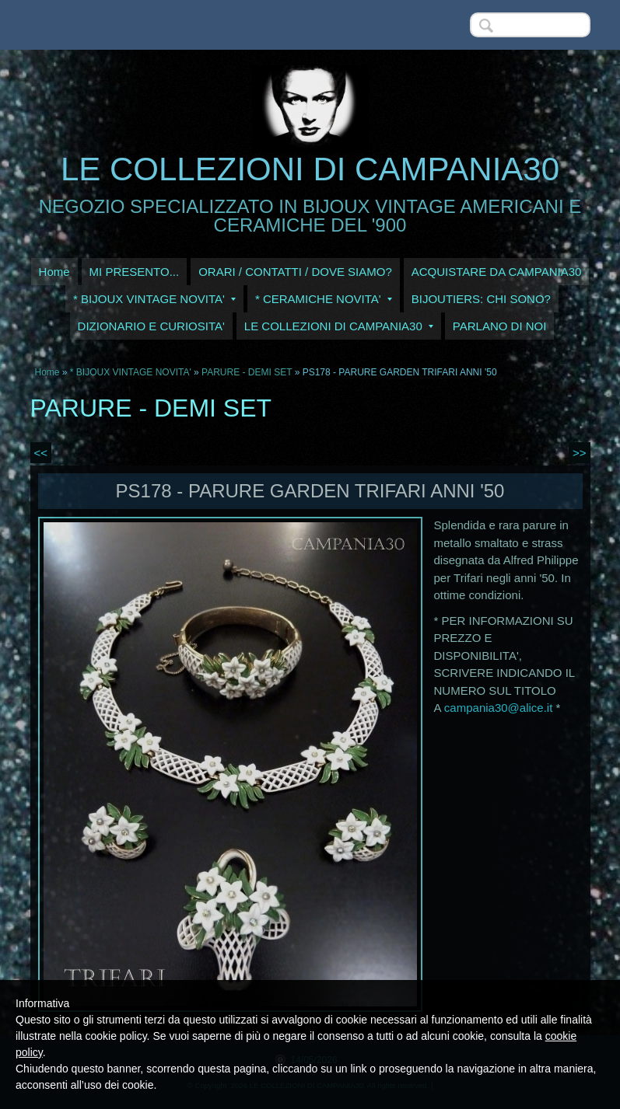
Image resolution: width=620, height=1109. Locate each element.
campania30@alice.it (498, 707)
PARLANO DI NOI (500, 326)
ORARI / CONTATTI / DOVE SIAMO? (295, 271)
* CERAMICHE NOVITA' (323, 298)
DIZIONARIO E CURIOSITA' (151, 326)
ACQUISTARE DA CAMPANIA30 (497, 271)
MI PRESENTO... (134, 271)
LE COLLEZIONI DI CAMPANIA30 (310, 169)
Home (54, 271)
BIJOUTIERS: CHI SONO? (481, 298)
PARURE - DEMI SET (246, 372)
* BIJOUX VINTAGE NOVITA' (154, 298)
